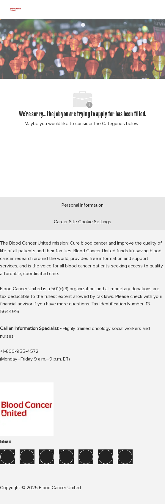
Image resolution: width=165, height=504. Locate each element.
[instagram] (66, 457)
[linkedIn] (27, 457)
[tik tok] (86, 457)
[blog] (125, 457)
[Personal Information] (82, 205)
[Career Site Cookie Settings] (82, 222)
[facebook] (7, 457)
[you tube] (105, 457)
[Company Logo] (15, 8)
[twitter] (47, 457)
